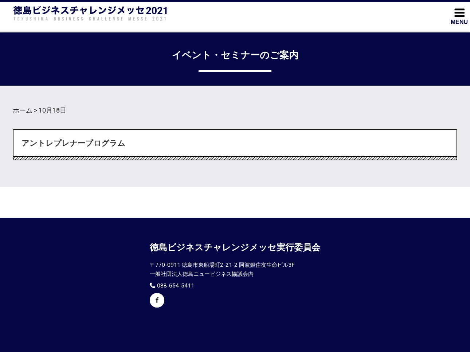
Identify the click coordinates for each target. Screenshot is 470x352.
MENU (459, 16)
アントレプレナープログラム (73, 143)
